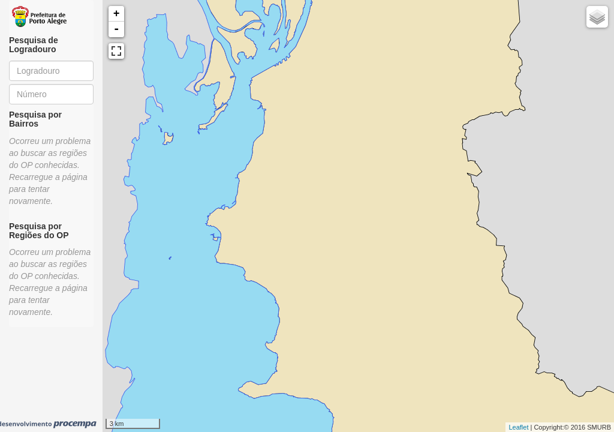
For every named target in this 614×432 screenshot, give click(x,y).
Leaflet (518, 427)
